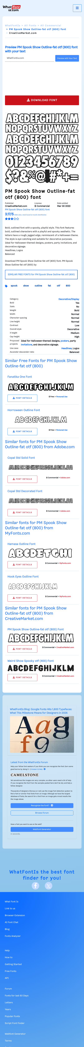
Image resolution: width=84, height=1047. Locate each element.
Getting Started (13, 964)
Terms (8, 1041)
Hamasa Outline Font (21, 544)
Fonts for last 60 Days (16, 996)
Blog (7, 929)
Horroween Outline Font (23, 410)
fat (49, 286)
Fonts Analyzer (13, 936)
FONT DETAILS (22, 398)
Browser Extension (15, 915)
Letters (9, 1002)
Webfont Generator (42, 829)
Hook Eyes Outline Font (23, 576)
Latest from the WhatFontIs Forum (29, 762)
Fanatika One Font (19, 376)
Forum (8, 989)
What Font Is (11, 901)
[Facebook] (35, 886)
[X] (48, 886)
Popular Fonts (12, 1016)
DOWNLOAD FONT (42, 100)
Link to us (10, 908)
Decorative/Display (69, 299)
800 (68, 286)
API (7, 978)
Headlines (66, 348)
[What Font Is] (11, 8)
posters (65, 341)
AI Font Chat (11, 922)
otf (58, 286)
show (26, 286)
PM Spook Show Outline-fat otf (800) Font (35, 629)
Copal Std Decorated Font (24, 491)
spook (14, 286)
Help (7, 950)
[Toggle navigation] (77, 8)
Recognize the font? (42, 805)
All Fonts (30, 25)
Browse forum (42, 813)
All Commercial (50, 25)
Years (8, 1009)
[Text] (29, 58)
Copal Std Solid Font (21, 457)
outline (38, 286)
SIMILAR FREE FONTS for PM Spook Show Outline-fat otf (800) (41, 274)
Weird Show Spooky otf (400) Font (30, 660)
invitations (26, 345)
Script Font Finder (15, 1023)
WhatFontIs (12, 25)
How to (8, 957)
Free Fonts (10, 971)
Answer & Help (38, 769)
